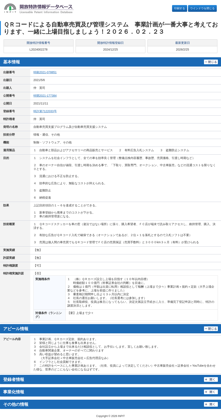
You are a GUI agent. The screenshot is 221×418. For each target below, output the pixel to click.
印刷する (179, 8)
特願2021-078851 (45, 72)
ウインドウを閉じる (202, 8)
